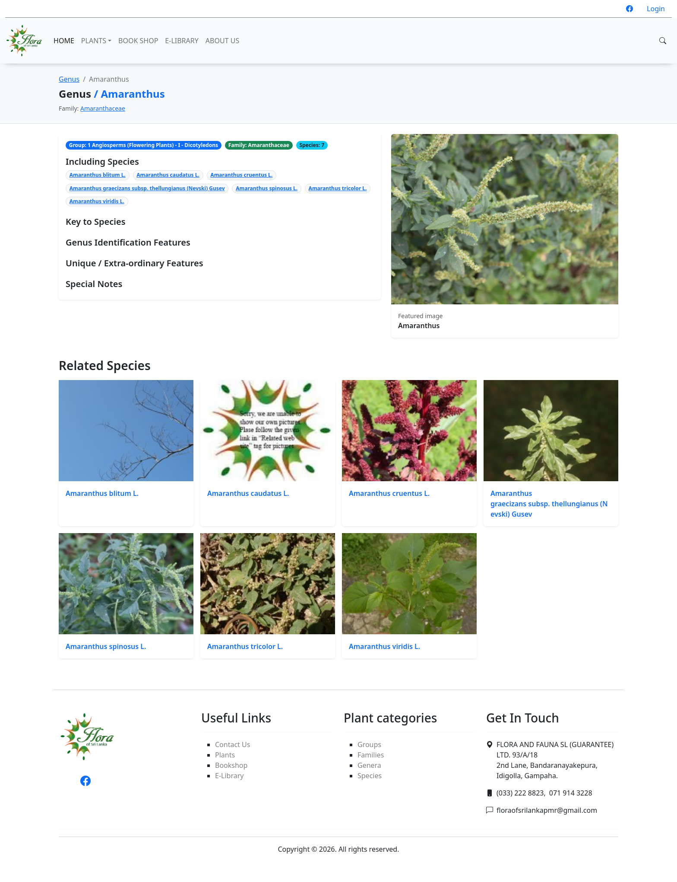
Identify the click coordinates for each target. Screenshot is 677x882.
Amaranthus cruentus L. (241, 175)
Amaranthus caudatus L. (167, 175)
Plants (225, 755)
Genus (69, 79)
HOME (64, 40)
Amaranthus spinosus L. (266, 188)
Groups (369, 744)
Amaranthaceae (102, 108)
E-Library (229, 775)
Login (656, 8)
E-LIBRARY (181, 40)
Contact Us (232, 744)
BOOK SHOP (138, 40)
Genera (369, 765)
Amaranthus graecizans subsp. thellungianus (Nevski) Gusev (147, 188)
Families (370, 755)
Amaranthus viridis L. (97, 201)
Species (369, 775)
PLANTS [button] (93, 40)
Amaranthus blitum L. (98, 175)
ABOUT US (222, 40)
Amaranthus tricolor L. (338, 188)
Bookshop (231, 765)
